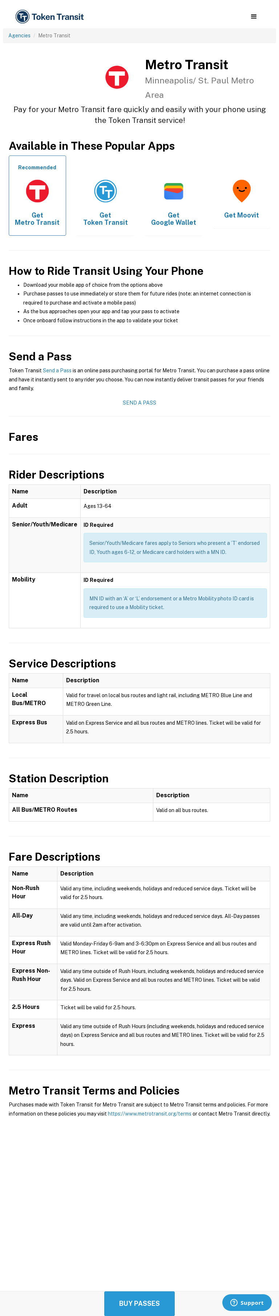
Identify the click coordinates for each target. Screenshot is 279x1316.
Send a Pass (57, 370)
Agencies (19, 35)
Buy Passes (139, 1303)
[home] (51, 16)
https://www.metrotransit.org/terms (149, 1114)
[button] (253, 17)
